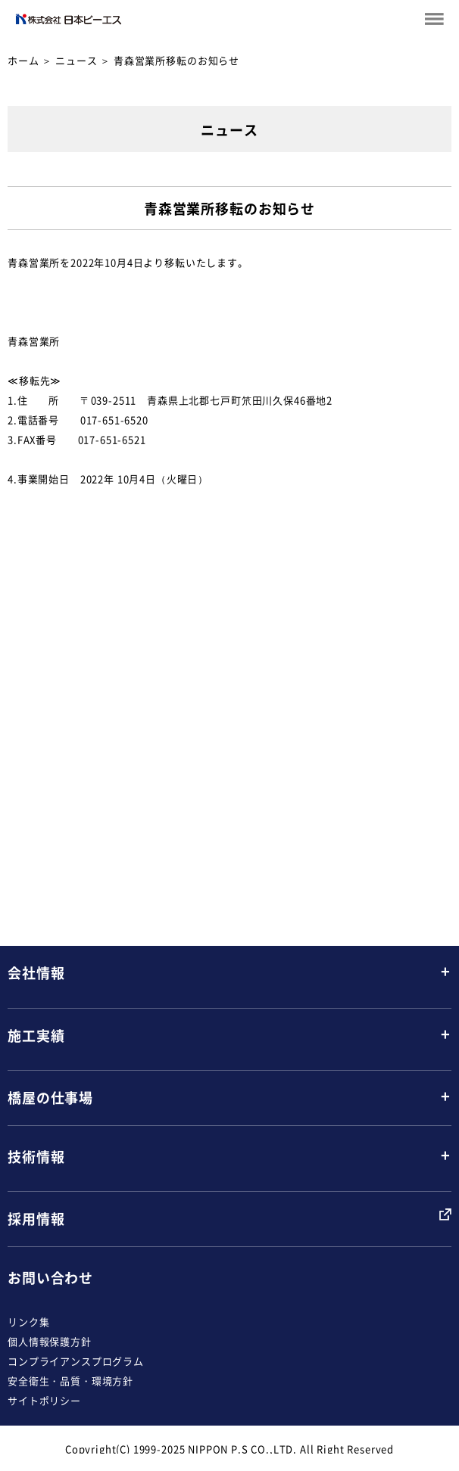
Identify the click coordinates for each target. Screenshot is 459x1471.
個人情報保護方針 (50, 1341)
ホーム (23, 60)
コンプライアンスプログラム (76, 1361)
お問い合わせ (50, 1277)
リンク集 (28, 1321)
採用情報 (36, 1218)
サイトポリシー (44, 1400)
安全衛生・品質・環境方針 (70, 1380)
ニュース (76, 60)
